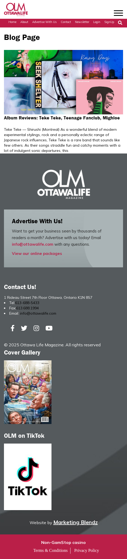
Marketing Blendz (75, 522)
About (24, 22)
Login (96, 22)
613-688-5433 (27, 302)
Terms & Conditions (50, 550)
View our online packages (37, 253)
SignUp (109, 22)
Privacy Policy (86, 550)
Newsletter (82, 22)
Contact (66, 22)
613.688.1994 (27, 308)
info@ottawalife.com (32, 244)
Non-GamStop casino (63, 542)
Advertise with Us (44, 22)
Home (12, 22)
